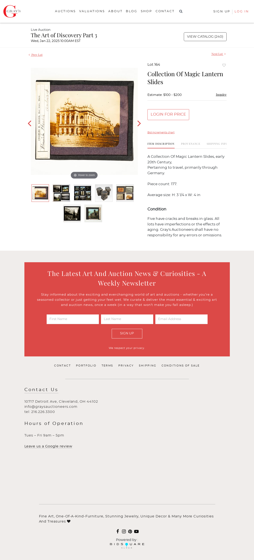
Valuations (92, 11)
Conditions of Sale (181, 365)
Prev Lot (36, 55)
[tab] (161, 145)
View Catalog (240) (205, 36)
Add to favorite (224, 65)
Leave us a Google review (48, 446)
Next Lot (218, 54)
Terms (107, 365)
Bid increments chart (161, 132)
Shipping (147, 365)
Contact (165, 11)
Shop (146, 11)
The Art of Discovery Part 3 (64, 35)
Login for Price (168, 114)
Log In (242, 11)
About (115, 11)
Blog (131, 11)
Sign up (221, 11)
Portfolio (86, 365)
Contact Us (41, 389)
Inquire (221, 94)
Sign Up (127, 333)
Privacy (126, 365)
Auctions (65, 11)
